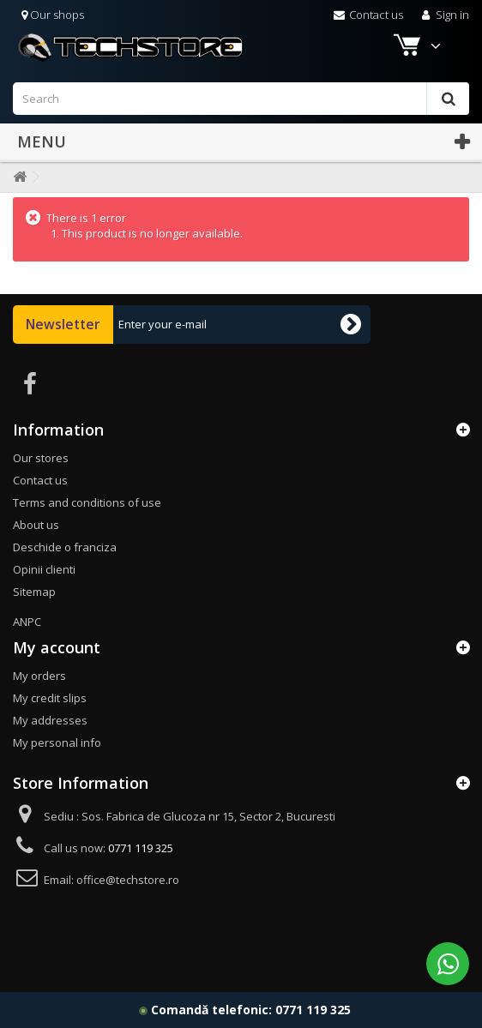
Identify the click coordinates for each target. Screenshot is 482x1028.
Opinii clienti (44, 569)
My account (56, 647)
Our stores (41, 458)
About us (36, 524)
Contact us (368, 14)
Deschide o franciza (65, 547)
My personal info (57, 742)
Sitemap (34, 591)
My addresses (50, 720)
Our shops (52, 14)
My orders (39, 675)
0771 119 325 (313, 1009)
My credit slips (50, 698)
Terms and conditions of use (87, 502)
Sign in (444, 14)
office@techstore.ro (127, 879)
